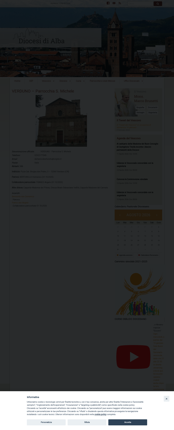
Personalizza (46, 422)
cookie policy (100, 414)
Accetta (127, 422)
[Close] (166, 398)
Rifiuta (87, 422)
